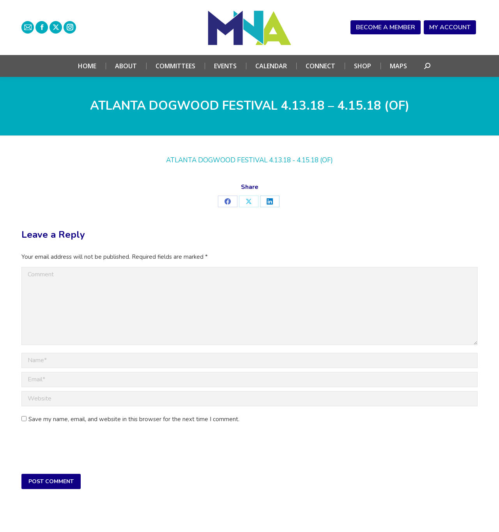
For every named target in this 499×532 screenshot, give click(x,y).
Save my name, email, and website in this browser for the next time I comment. (133, 419)
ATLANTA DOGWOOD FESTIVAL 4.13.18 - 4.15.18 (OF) (249, 160)
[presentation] (80, 451)
